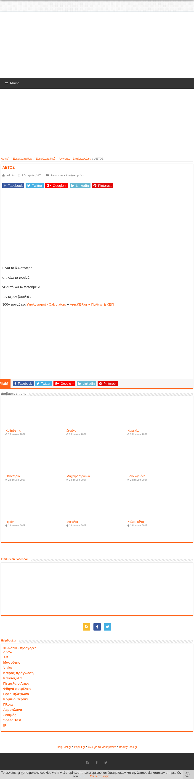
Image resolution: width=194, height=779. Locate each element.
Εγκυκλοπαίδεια (22, 158)
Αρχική (5, 158)
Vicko (7, 668)
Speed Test (12, 720)
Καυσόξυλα (12, 678)
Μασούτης (11, 662)
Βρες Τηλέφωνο (16, 694)
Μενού (12, 83)
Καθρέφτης (13, 430)
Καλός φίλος (136, 522)
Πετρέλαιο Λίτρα (16, 683)
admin (10, 175)
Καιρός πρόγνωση (18, 673)
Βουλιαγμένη (136, 476)
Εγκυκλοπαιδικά (45, 158)
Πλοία (8, 704)
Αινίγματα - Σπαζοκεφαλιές (75, 158)
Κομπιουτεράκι (15, 699)
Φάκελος (72, 522)
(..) (82, 776)
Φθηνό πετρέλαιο (17, 689)
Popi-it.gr (79, 747)
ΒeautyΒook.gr (128, 747)
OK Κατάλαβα (99, 776)
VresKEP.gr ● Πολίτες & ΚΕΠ (92, 304)
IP (4, 725)
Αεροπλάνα (12, 709)
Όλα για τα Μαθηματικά (102, 747)
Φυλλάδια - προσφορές (19, 648)
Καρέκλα (133, 430)
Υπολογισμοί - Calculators (46, 304)
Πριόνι (9, 522)
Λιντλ (7, 652)
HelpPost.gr (64, 747)
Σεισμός (9, 715)
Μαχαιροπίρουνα (78, 476)
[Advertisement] (97, 45)
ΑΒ (5, 657)
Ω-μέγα (71, 430)
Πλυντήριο (12, 476)
